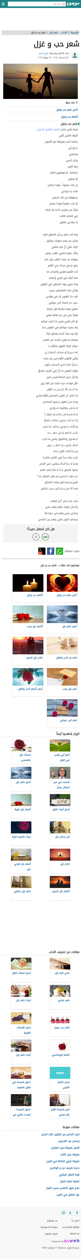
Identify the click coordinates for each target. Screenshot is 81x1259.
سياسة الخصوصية (49, 1227)
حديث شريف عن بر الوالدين (64, 1167)
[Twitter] (70, 1212)
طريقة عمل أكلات (69, 1154)
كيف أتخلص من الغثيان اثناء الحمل (60, 1134)
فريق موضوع (51, 1234)
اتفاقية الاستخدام (70, 1227)
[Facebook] (76, 1212)
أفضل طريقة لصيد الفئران (65, 1147)
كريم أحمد (43, 53)
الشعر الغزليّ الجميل (48, 129)
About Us (74, 1234)
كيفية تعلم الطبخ (69, 1181)
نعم (45, 536)
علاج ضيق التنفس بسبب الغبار (62, 1188)
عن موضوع (52, 1220)
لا (36, 536)
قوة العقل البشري (69, 1174)
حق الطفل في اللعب (67, 1194)
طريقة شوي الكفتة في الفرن (62, 1161)
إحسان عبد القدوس (68, 1141)
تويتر (41, 551)
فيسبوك (50, 551)
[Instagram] (63, 1212)
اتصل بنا (75, 1220)
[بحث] (63, 4)
